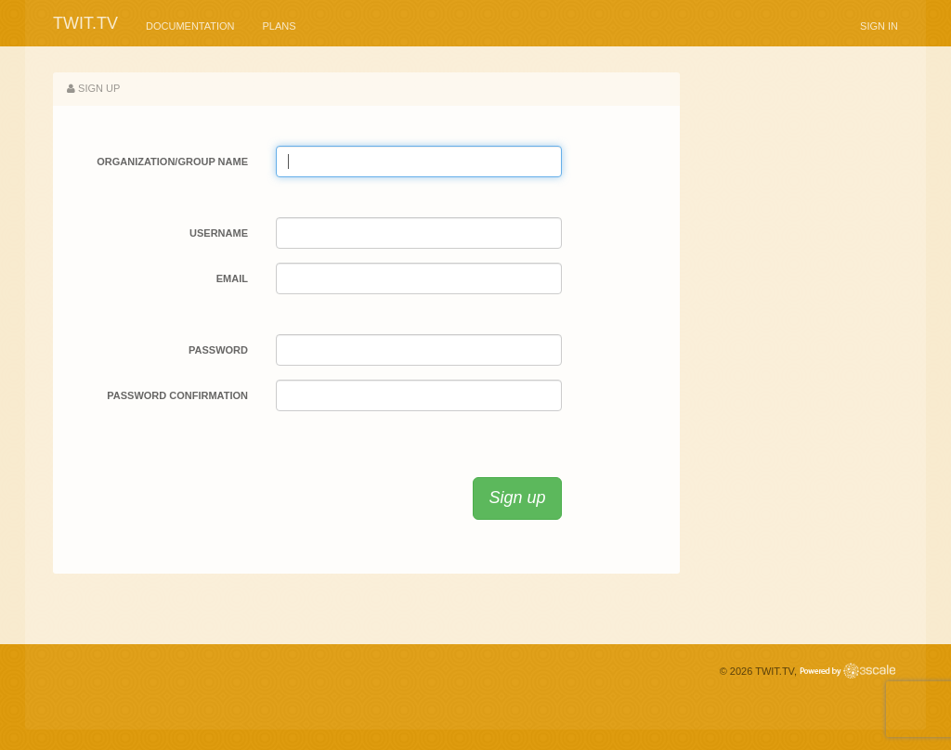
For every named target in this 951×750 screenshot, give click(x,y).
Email (232, 278)
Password (218, 350)
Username (218, 233)
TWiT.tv (85, 23)
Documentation (190, 26)
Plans (279, 26)
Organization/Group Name (172, 161)
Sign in (879, 26)
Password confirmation (177, 395)
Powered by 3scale (847, 670)
